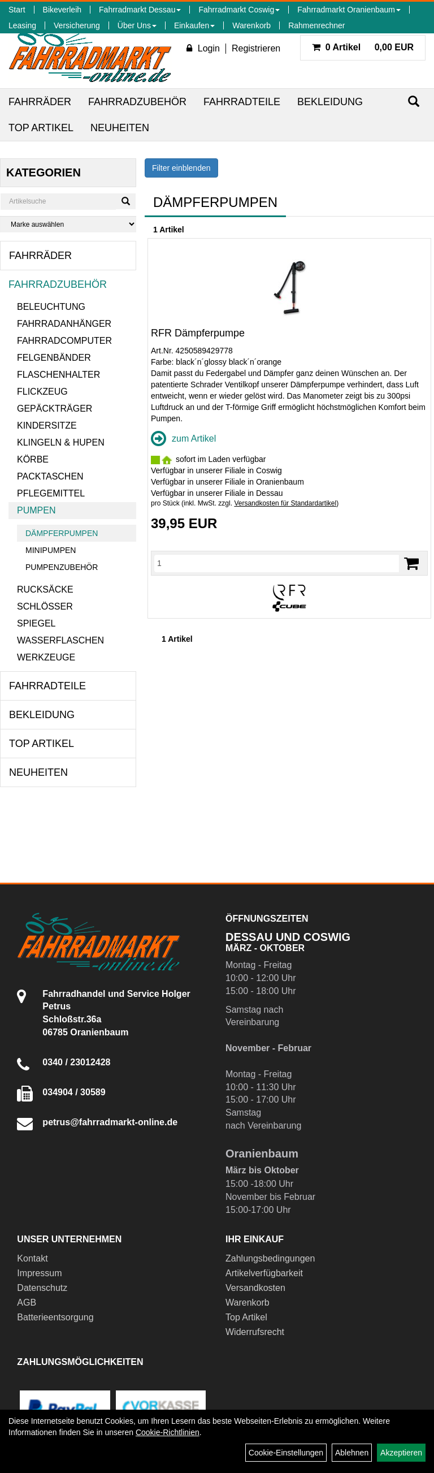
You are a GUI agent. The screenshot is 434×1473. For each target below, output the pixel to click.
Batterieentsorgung (55, 1317)
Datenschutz (42, 1288)
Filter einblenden (181, 167)
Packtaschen (50, 476)
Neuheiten (119, 127)
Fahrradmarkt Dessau (140, 10)
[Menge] (276, 563)
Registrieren (256, 48)
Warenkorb (251, 25)
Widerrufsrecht (254, 1332)
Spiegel (36, 623)
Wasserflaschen (60, 640)
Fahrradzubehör (137, 101)
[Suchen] (414, 101)
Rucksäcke (45, 589)
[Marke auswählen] (68, 224)
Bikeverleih (62, 10)
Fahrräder (39, 101)
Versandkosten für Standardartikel (285, 503)
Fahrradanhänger (64, 324)
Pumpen (36, 510)
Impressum (39, 1273)
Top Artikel (40, 127)
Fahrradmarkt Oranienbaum (349, 10)
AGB (26, 1302)
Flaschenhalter (58, 374)
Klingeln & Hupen (61, 442)
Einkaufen (194, 25)
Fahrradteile (241, 101)
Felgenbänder (54, 357)
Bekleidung (330, 101)
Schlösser (45, 606)
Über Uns (137, 25)
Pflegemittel (51, 493)
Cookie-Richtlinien (167, 1432)
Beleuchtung (51, 307)
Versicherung (77, 25)
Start (16, 10)
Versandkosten (255, 1288)
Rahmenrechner (316, 25)
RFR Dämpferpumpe (198, 333)
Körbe (33, 459)
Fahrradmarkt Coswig (239, 10)
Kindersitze (47, 425)
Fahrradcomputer (64, 340)
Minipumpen (50, 550)
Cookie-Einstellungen (286, 1452)
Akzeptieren (401, 1452)
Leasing (22, 25)
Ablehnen (351, 1452)
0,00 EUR (363, 47)
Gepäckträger (54, 408)
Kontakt (32, 1258)
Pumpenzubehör (61, 567)
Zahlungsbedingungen (270, 1258)
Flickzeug (42, 391)
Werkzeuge (46, 657)
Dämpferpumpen (61, 533)
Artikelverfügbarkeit (264, 1273)
